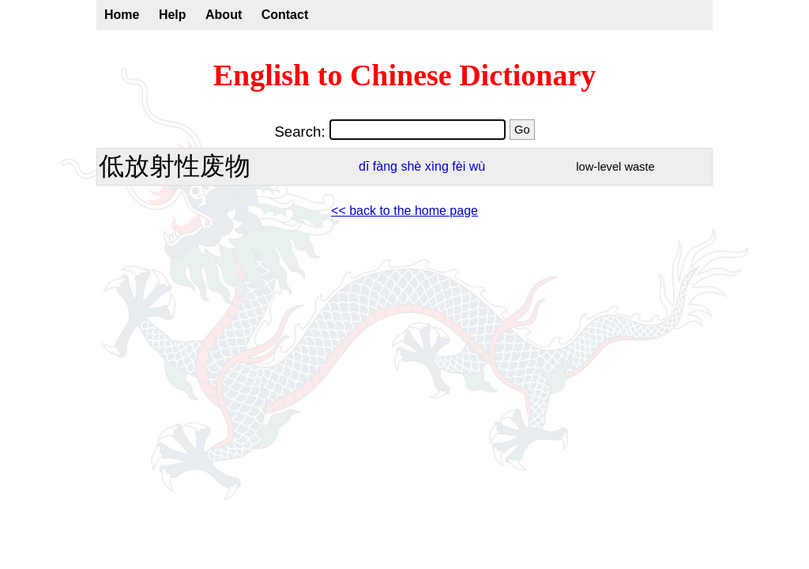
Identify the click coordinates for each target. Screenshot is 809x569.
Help (172, 14)
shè (411, 166)
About (223, 14)
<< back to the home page (404, 210)
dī (364, 166)
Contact (285, 14)
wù (477, 166)
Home (121, 14)
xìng (437, 166)
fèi (458, 166)
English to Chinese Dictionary (404, 75)
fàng (385, 166)
